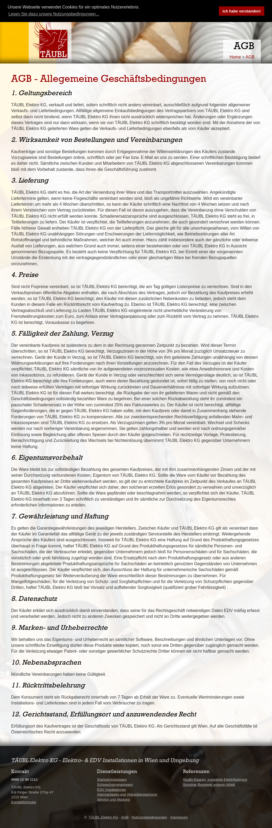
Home (235, 57)
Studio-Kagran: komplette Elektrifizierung (215, 779)
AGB (249, 57)
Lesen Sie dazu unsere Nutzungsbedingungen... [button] (53, 14)
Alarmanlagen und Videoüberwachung (127, 794)
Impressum (179, 817)
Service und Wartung (113, 799)
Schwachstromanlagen (115, 785)
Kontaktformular (23, 802)
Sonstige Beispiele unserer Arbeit (209, 785)
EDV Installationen (111, 790)
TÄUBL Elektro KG (103, 817)
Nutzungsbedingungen (149, 817)
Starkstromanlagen (112, 779)
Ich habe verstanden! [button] (242, 11)
